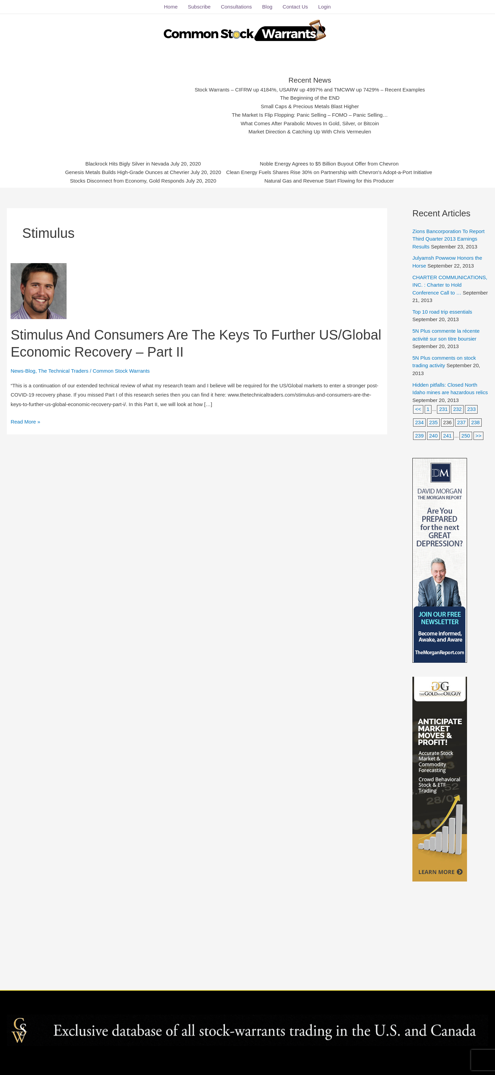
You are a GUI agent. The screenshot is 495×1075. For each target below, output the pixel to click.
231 (443, 409)
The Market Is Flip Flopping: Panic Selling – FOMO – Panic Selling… (310, 115)
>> (479, 436)
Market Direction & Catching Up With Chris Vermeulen (310, 131)
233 (471, 409)
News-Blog (23, 371)
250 (466, 436)
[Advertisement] (132, 104)
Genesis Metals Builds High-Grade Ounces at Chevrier (127, 172)
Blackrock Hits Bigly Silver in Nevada (127, 164)
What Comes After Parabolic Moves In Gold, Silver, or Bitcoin (310, 123)
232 (457, 409)
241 (447, 436)
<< (418, 409)
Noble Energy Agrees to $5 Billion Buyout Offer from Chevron (329, 164)
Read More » (25, 421)
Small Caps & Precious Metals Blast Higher (310, 106)
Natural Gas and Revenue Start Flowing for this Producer (329, 181)
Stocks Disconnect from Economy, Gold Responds (127, 181)
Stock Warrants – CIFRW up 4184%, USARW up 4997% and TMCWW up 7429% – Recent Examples (310, 89)
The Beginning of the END (309, 98)
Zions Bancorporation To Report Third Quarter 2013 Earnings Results (448, 238)
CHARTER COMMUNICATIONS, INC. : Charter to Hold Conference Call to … (449, 285)
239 (419, 436)
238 (475, 422)
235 (433, 422)
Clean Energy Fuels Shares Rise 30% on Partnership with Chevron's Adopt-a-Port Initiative (329, 172)
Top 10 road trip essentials (442, 312)
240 (433, 436)
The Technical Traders (63, 371)
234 (419, 422)
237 (461, 422)
